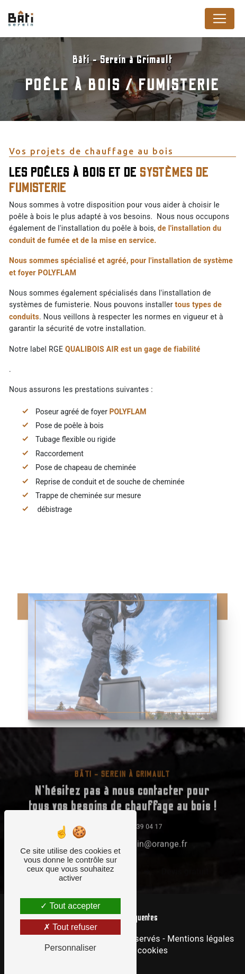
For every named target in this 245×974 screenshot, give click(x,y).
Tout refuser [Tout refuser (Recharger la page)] (70, 927)
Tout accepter (70, 905)
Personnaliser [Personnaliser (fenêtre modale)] (70, 947)
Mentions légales (200, 939)
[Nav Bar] (219, 18)
